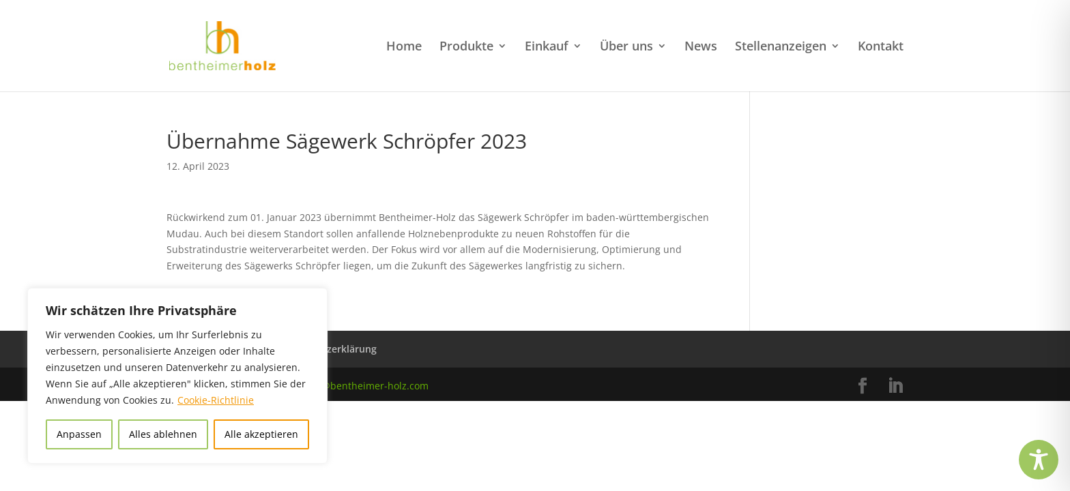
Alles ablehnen (163, 434)
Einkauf (546, 47)
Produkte (466, 47)
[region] (177, 376)
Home (404, 47)
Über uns (626, 47)
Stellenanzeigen (780, 47)
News (700, 47)
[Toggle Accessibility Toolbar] (1038, 459)
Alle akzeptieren (261, 434)
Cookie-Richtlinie (215, 399)
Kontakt (880, 47)
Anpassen (79, 434)
